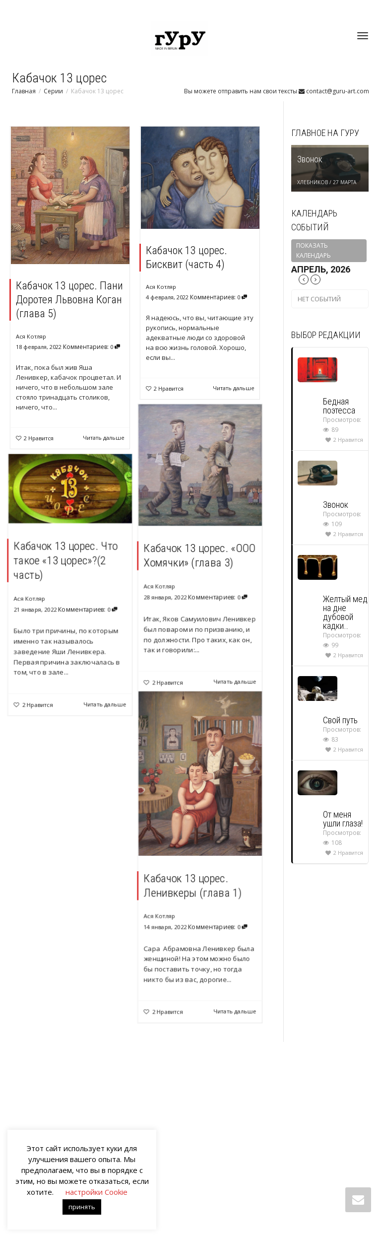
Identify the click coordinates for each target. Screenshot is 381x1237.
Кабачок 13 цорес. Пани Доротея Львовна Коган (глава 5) (69, 299)
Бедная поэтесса (339, 405)
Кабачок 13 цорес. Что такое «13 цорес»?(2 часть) (66, 564)
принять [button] (81, 1206)
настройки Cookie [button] (96, 1192)
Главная (24, 91)
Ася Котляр (31, 336)
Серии (53, 91)
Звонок (309, 159)
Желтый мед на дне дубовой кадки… (345, 612)
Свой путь (340, 720)
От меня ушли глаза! (343, 818)
